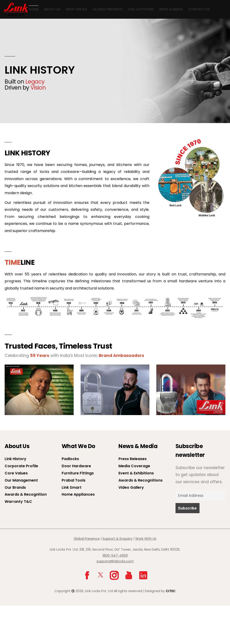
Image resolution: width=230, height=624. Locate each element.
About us (42, 27)
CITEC (171, 609)
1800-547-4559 (115, 573)
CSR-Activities (131, 27)
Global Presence (97, 27)
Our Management (21, 498)
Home (24, 27)
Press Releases (132, 477)
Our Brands (15, 505)
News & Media (161, 27)
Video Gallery (131, 505)
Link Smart (72, 505)
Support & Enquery (118, 557)
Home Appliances (78, 512)
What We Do (66, 27)
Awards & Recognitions (140, 498)
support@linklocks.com (115, 579)
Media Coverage (134, 484)
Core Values (16, 491)
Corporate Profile (21, 484)
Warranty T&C (18, 519)
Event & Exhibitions (136, 491)
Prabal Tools (73, 498)
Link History (15, 477)
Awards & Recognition (26, 512)
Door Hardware (76, 484)
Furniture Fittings (78, 491)
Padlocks (70, 477)
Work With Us (145, 557)
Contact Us (189, 27)
